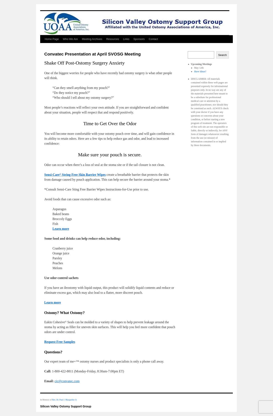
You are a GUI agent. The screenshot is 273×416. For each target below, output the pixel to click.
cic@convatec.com (67, 381)
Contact (153, 39)
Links (126, 39)
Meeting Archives (92, 39)
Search (222, 55)
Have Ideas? (200, 71)
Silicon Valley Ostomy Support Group (65, 406)
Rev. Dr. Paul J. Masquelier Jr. (64, 400)
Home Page (52, 39)
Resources (112, 39)
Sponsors (139, 39)
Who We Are (70, 39)
